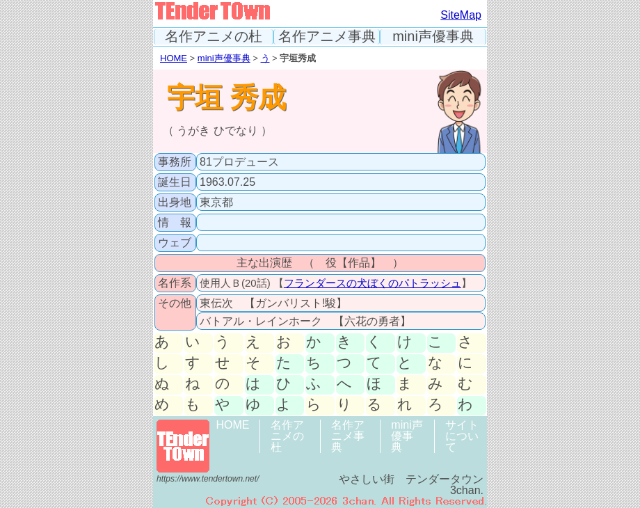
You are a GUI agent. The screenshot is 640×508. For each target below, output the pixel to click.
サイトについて (462, 436)
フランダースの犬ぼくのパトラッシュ (372, 283)
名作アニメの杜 (213, 36)
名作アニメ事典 (327, 36)
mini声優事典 (433, 36)
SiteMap (460, 15)
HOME (173, 58)
